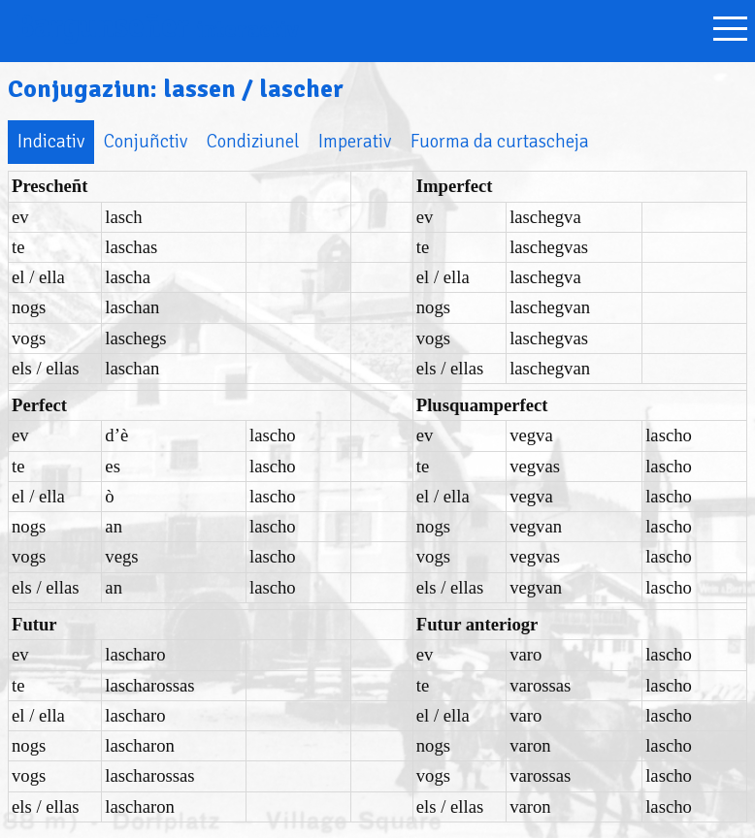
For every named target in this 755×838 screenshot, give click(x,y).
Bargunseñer (157, 27)
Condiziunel (253, 141)
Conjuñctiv (145, 141)
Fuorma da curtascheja (499, 141)
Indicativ (50, 141)
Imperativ (354, 141)
